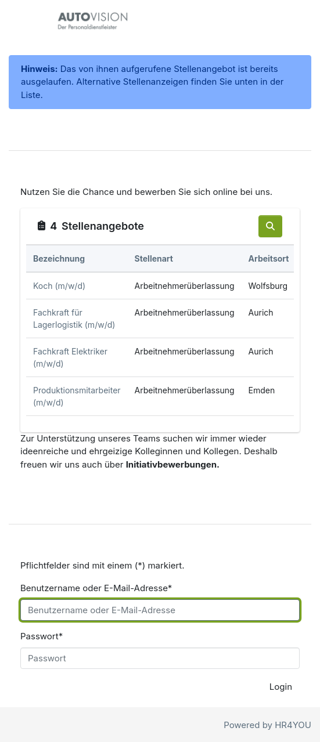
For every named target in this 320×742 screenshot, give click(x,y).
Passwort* (41, 636)
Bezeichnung (59, 258)
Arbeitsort (269, 258)
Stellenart (154, 258)
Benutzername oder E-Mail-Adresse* (96, 587)
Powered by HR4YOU (267, 724)
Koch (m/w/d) (59, 286)
